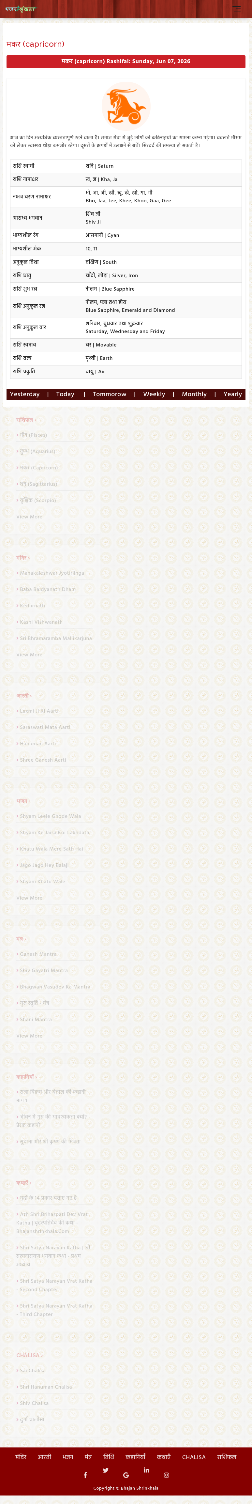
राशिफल (227, 1468)
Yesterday (25, 394)
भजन (68, 1468)
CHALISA (194, 1468)
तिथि (108, 1468)
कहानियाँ (136, 1468)
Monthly (194, 394)
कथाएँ (163, 1468)
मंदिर (20, 1468)
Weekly (154, 394)
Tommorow (110, 394)
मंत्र (88, 1468)
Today (66, 394)
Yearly (232, 394)
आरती (44, 1468)
